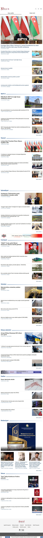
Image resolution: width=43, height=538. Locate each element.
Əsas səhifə (11, 13)
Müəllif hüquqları (36, 525)
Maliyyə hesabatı (15, 525)
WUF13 (3, 94)
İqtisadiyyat (5, 190)
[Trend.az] (5, 9)
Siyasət (3, 138)
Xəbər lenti (32, 13)
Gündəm (3, 284)
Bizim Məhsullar (28, 525)
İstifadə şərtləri (15, 527)
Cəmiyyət (4, 240)
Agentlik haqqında (7, 525)
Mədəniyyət (5, 420)
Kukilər (29, 527)
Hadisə (3, 376)
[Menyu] (41, 9)
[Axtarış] (36, 9)
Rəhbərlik (22, 525)
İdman (3, 473)
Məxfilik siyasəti (23, 527)
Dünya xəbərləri (6, 330)
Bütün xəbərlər (38, 135)
